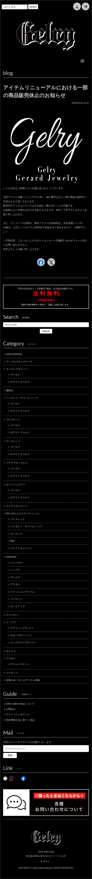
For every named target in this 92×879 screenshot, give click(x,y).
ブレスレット (13, 419)
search (33, 6)
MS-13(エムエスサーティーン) (22, 513)
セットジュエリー (15, 484)
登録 (10, 755)
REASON (11, 557)
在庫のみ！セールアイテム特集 (23, 680)
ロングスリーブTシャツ (23, 642)
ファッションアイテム (22, 591)
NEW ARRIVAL (14, 354)
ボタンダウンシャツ (21, 635)
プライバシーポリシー (18, 714)
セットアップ (17, 606)
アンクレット (13, 441)
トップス (15, 569)
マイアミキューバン (17, 506)
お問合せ (10, 709)
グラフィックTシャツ (22, 628)
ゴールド (15, 374)
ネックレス (16, 533)
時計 (12, 540)
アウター (15, 584)
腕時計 (9, 390)
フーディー (16, 599)
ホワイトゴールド (20, 381)
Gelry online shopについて (20, 703)
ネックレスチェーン (17, 368)
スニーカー (16, 562)
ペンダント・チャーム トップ (22, 397)
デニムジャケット (20, 664)
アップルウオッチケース (19, 361)
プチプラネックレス (17, 462)
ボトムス (15, 577)
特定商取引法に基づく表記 (20, 720)
